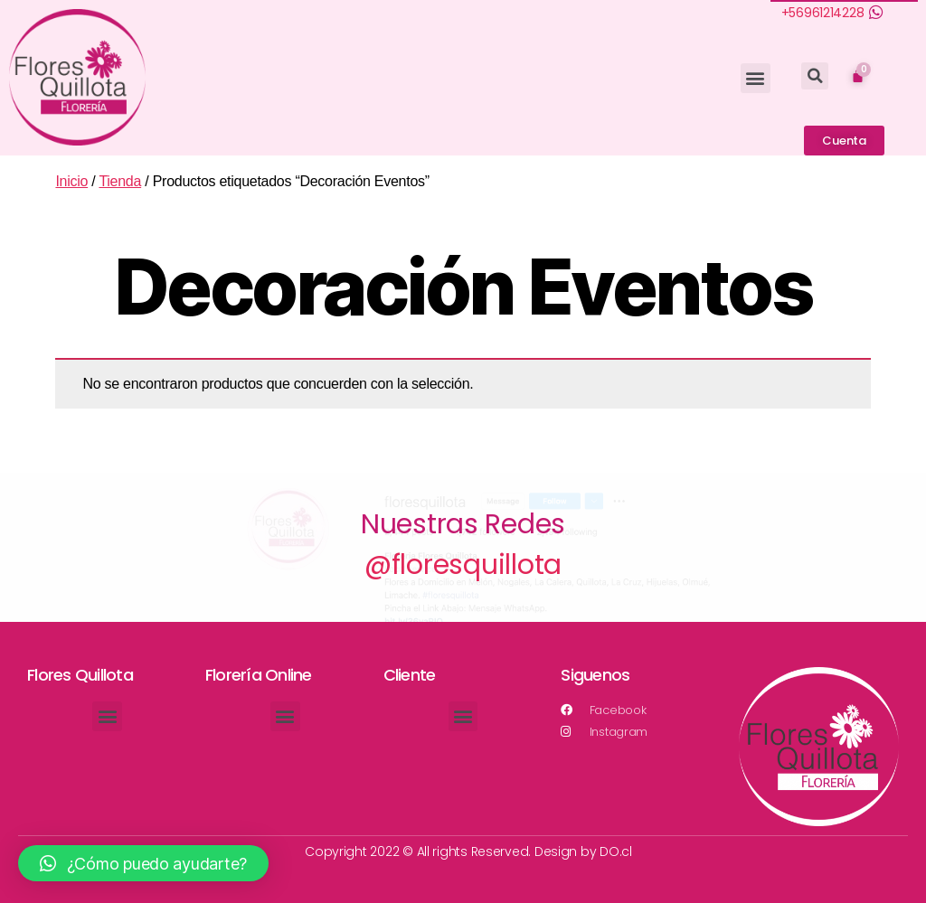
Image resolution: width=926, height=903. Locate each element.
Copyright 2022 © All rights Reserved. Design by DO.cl (468, 851)
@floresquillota (463, 565)
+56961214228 (823, 13)
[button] (755, 78)
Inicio (71, 181)
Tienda (120, 181)
